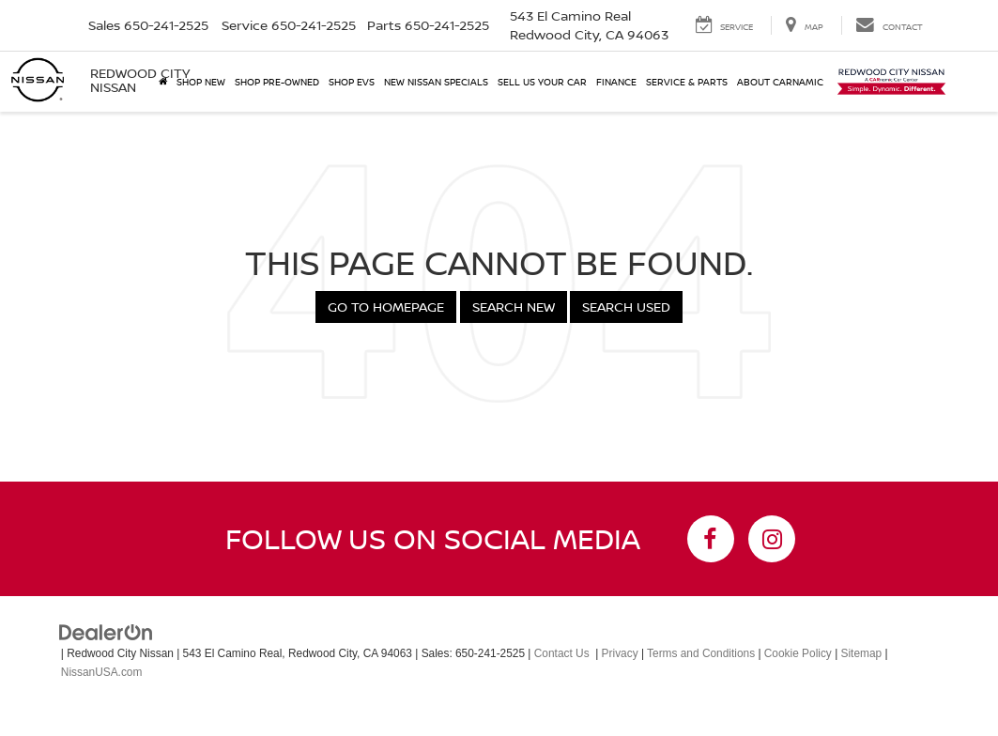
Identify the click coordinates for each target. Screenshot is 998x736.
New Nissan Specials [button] (436, 81)
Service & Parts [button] (687, 81)
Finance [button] (616, 81)
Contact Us (562, 653)
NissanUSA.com (102, 672)
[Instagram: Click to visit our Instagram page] (771, 538)
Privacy (620, 653)
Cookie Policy (798, 653)
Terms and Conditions (701, 653)
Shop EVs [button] (352, 81)
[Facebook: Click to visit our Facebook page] (710, 538)
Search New (513, 306)
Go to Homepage (386, 306)
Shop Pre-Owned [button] (277, 81)
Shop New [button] (201, 81)
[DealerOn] (106, 631)
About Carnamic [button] (780, 81)
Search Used (626, 306)
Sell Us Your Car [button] (542, 81)
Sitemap (862, 653)
